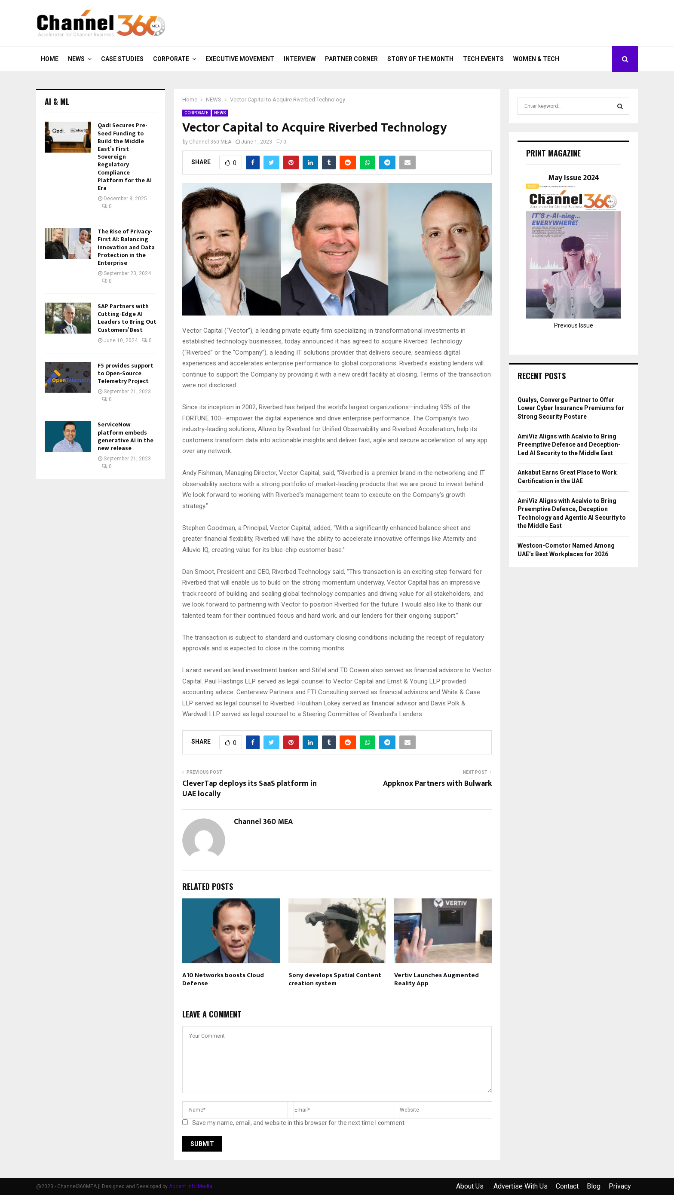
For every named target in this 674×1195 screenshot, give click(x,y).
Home (49, 58)
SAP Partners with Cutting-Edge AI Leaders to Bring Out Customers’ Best (127, 318)
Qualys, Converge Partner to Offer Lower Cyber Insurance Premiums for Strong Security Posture (571, 408)
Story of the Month (420, 58)
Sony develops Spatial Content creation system (334, 979)
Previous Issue (573, 325)
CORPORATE (171, 58)
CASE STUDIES (122, 58)
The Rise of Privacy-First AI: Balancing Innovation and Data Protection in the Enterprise (126, 247)
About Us (470, 1186)
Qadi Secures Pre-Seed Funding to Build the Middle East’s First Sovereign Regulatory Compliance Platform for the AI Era (125, 156)
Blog (593, 1186)
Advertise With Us (520, 1186)
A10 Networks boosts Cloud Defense (223, 979)
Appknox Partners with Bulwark (437, 783)
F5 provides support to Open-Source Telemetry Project (125, 373)
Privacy (620, 1186)
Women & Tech (536, 58)
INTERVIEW (300, 58)
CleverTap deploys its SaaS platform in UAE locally (249, 788)
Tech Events (483, 58)
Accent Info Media (190, 1186)
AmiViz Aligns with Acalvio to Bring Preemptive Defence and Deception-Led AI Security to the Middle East (569, 445)
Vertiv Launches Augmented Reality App (436, 979)
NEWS (76, 58)
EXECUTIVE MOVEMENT (239, 58)
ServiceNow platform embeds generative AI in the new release (125, 436)
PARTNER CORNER (351, 58)
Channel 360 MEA (210, 142)
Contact (567, 1186)
